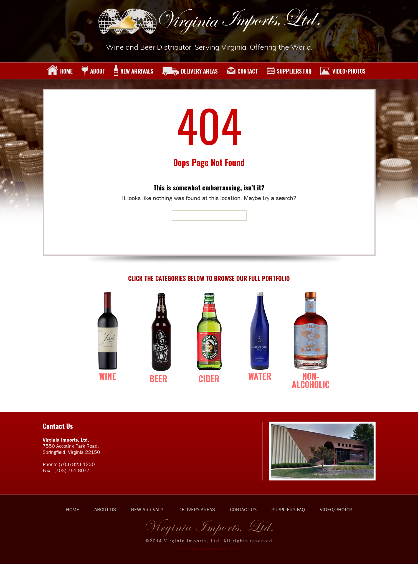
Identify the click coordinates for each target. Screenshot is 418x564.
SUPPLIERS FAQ (289, 71)
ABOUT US (105, 509)
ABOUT (93, 71)
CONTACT (242, 71)
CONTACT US (243, 509)
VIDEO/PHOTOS (343, 71)
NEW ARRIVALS (133, 71)
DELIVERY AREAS (190, 71)
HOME (60, 71)
